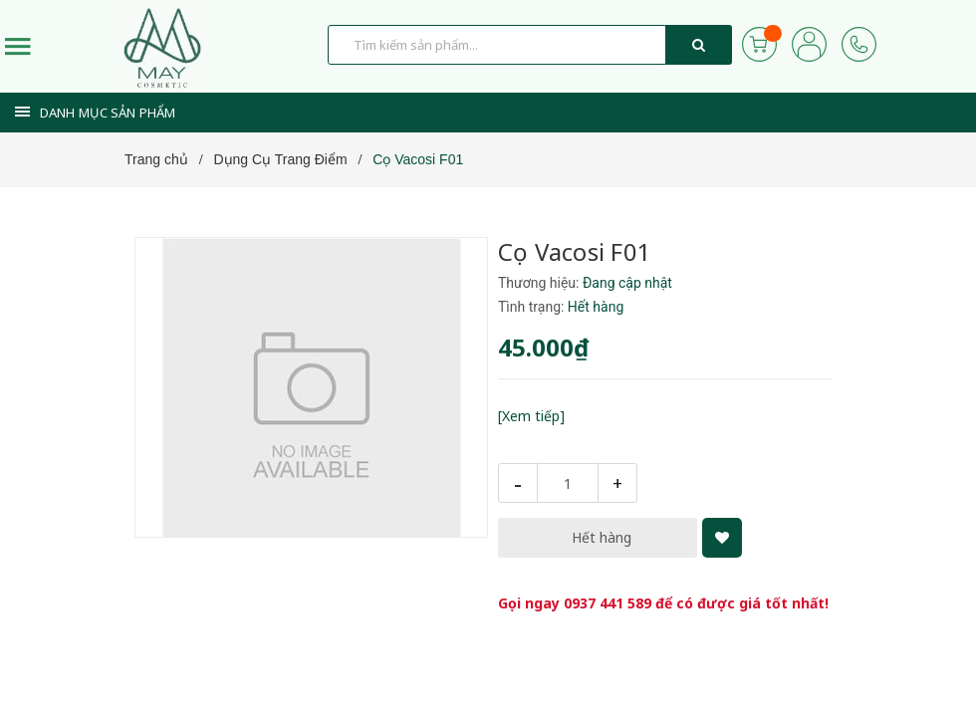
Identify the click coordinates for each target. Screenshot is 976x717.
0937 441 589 (607, 603)
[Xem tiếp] (531, 415)
